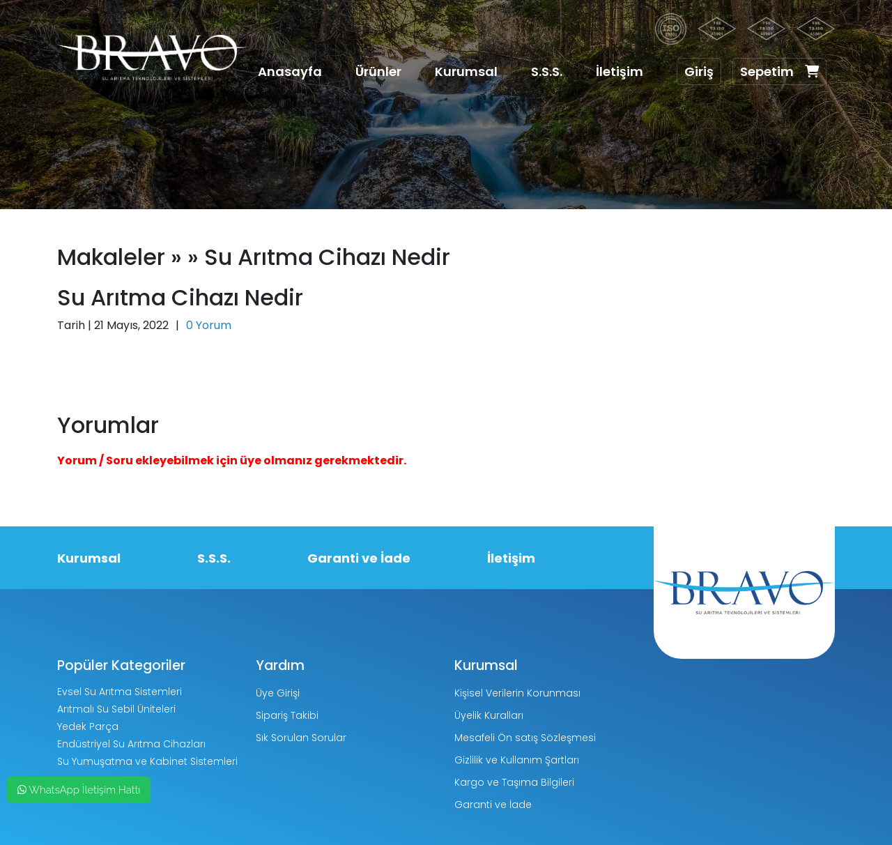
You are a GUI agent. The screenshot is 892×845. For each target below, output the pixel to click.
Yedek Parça (87, 726)
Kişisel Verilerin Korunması (517, 693)
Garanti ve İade (358, 558)
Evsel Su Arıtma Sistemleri (119, 692)
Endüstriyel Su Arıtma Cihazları (131, 744)
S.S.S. (546, 71)
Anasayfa (290, 71)
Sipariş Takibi (287, 715)
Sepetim (779, 71)
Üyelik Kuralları (488, 715)
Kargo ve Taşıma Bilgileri (514, 782)
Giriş (699, 71)
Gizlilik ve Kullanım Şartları (516, 760)
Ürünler (378, 71)
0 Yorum (208, 325)
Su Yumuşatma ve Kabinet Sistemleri (147, 761)
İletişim (619, 71)
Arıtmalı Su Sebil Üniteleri (116, 709)
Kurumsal (466, 71)
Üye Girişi (278, 693)
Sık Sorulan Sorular (301, 738)
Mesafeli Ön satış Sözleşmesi (525, 738)
